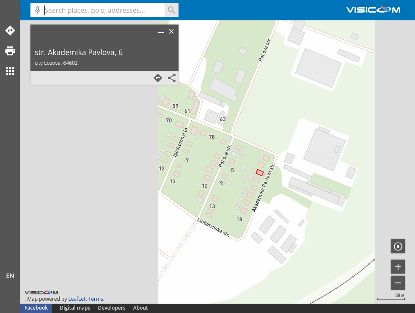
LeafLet (76, 298)
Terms (95, 298)
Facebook (36, 307)
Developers (112, 307)
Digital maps (75, 307)
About (140, 307)
